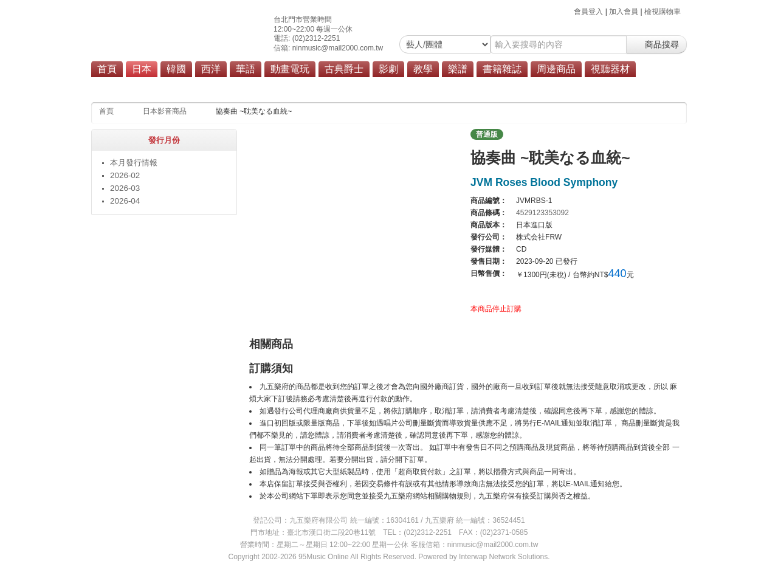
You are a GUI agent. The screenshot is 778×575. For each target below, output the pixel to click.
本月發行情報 (133, 162)
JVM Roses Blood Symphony (544, 182)
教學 (423, 69)
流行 (270, 86)
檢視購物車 (662, 11)
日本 (141, 69)
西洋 (211, 69)
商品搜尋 (656, 44)
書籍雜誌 (502, 69)
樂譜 (457, 69)
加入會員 (623, 11)
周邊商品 (556, 69)
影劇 (388, 69)
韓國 (176, 69)
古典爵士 (344, 69)
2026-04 (125, 200)
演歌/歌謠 (360, 86)
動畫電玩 (289, 69)
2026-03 (125, 188)
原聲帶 (400, 86)
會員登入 (588, 11)
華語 (245, 69)
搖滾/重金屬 (311, 86)
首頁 (107, 69)
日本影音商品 (165, 111)
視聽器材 (610, 69)
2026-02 (125, 175)
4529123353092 (542, 212)
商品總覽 (440, 86)
